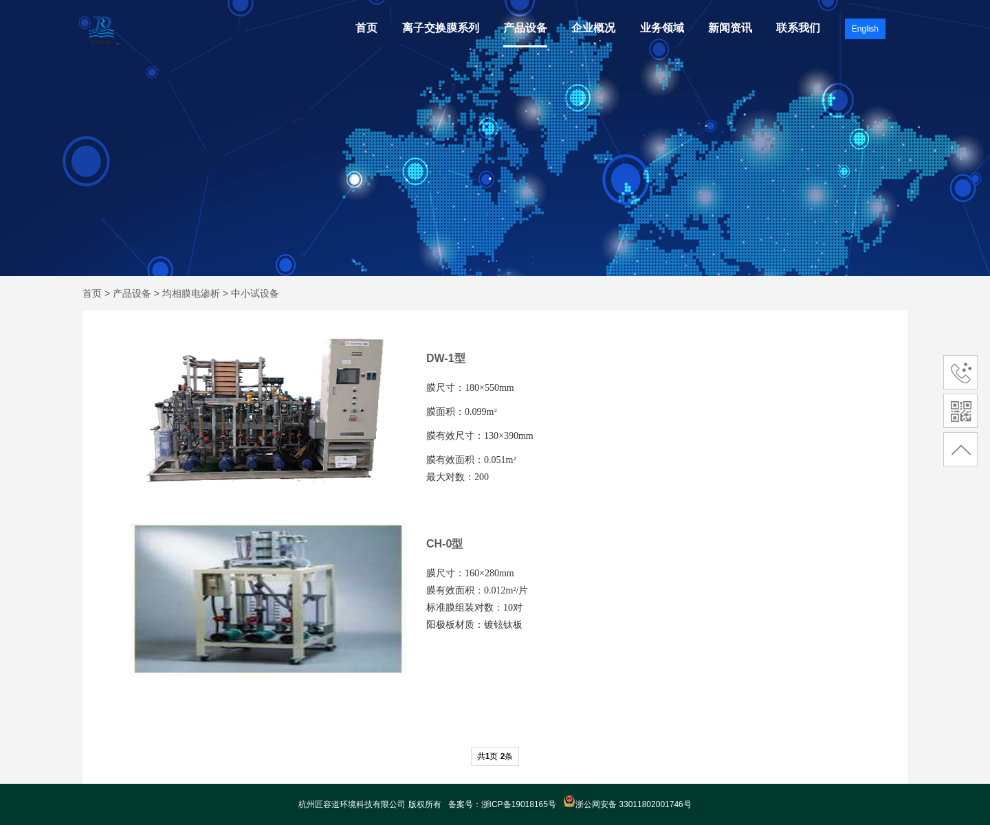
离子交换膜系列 (440, 28)
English (865, 29)
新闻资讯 (730, 28)
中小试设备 (255, 293)
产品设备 (525, 28)
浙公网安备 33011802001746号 (627, 804)
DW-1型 (445, 358)
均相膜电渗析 (191, 293)
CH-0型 (444, 544)
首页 (366, 28)
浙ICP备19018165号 (518, 804)
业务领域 (662, 28)
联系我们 (798, 28)
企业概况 (593, 28)
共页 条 (495, 756)
